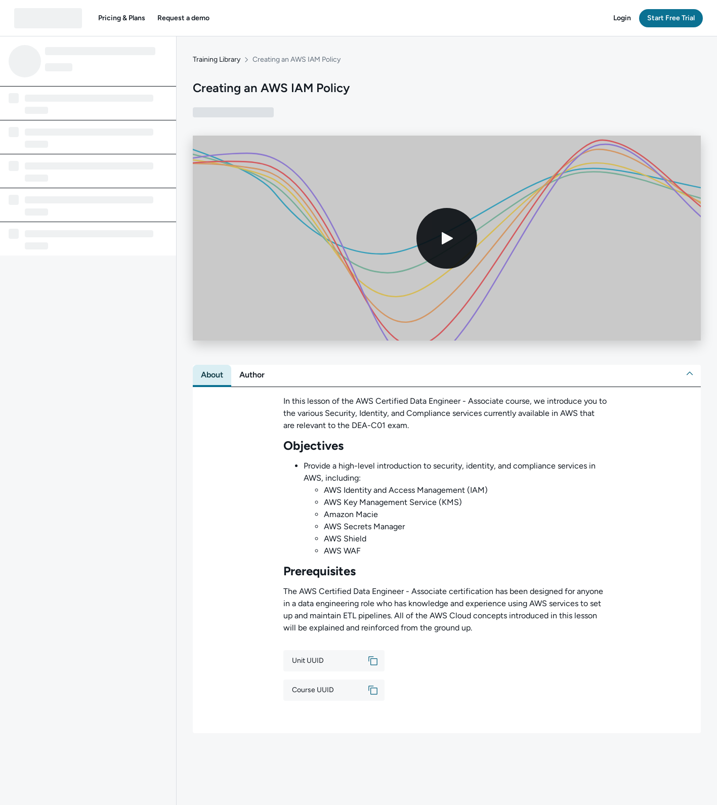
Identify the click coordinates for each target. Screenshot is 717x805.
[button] (121, 18)
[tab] (212, 375)
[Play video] (446, 238)
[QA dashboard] (48, 18)
